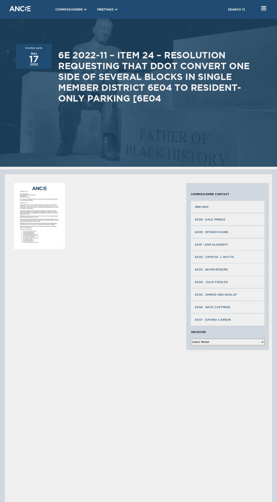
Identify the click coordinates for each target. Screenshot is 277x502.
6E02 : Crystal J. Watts (215, 256)
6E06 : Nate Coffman (213, 307)
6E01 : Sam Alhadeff (212, 244)
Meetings (107, 9)
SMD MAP (202, 206)
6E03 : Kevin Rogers (212, 269)
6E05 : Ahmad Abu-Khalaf (216, 294)
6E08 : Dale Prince (210, 219)
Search (236, 9)
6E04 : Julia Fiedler (212, 281)
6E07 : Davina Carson (213, 319)
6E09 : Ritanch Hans (212, 231)
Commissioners (71, 9)
